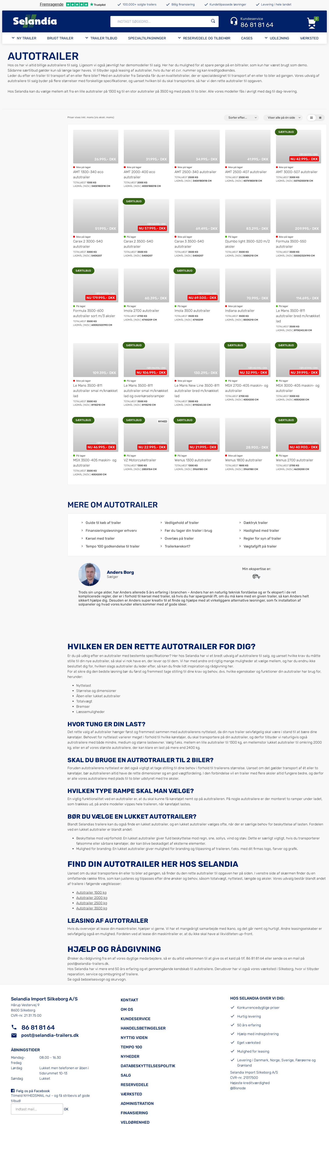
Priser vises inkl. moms (90, 117)
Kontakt (129, 1000)
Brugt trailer (60, 38)
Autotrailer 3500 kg (91, 908)
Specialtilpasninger (147, 38)
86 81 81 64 (38, 1027)
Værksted (309, 38)
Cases (247, 38)
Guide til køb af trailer (103, 523)
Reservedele (134, 1084)
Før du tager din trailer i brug (188, 530)
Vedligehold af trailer (182, 523)
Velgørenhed (135, 1122)
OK (66, 1109)
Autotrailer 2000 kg (91, 898)
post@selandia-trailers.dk (87, 964)
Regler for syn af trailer (262, 538)
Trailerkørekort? (177, 546)
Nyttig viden (134, 1037)
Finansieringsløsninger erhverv (111, 530)
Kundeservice (135, 1018)
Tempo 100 (131, 1047)
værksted (268, 969)
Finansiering (134, 1113)
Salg (126, 1075)
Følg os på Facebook (33, 1091)
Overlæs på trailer (179, 538)
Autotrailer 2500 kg (91, 903)
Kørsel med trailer (100, 538)
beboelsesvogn (93, 979)
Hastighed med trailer (261, 530)
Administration (137, 1103)
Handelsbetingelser (143, 1028)
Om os (127, 1009)
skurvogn (118, 979)
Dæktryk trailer (256, 523)
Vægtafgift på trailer (260, 546)
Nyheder (130, 1056)
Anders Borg (120, 572)
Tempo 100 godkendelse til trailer (113, 546)
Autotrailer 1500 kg (91, 892)
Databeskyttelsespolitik (148, 1065)
